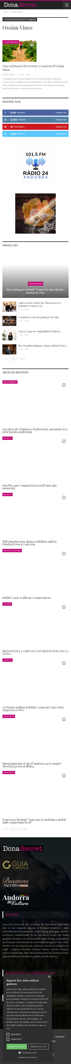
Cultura (7, 604)
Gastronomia (11, 42)
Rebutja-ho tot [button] (39, 1046)
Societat (8, 438)
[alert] (27, 1017)
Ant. (6, 359)
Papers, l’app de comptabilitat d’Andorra (39, 331)
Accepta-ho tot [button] (16, 1046)
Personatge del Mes (12, 550)
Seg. (14, 359)
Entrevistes (35, 283)
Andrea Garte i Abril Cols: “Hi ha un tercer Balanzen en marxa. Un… (39, 304)
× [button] (49, 977)
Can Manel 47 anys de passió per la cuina (38, 317)
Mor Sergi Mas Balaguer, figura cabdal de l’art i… (43, 345)
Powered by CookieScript (27, 1057)
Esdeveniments (10, 382)
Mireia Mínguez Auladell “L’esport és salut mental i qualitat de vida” (35, 291)
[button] (27, 1052)
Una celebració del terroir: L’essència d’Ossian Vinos (33, 68)
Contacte (60, 1036)
